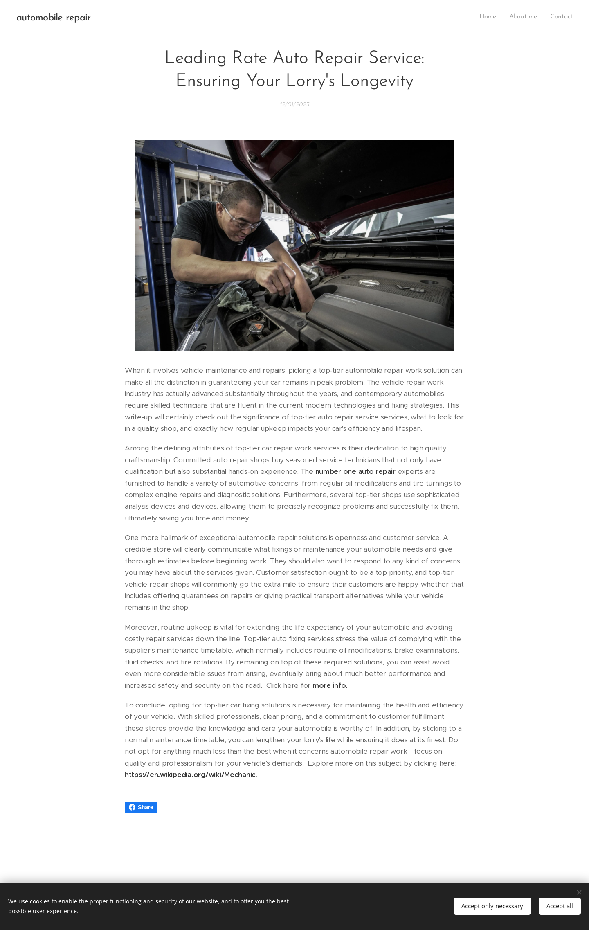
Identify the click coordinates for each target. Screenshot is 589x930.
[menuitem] (490, 17)
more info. (330, 684)
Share (141, 807)
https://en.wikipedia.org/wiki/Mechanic (190, 774)
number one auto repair (356, 471)
